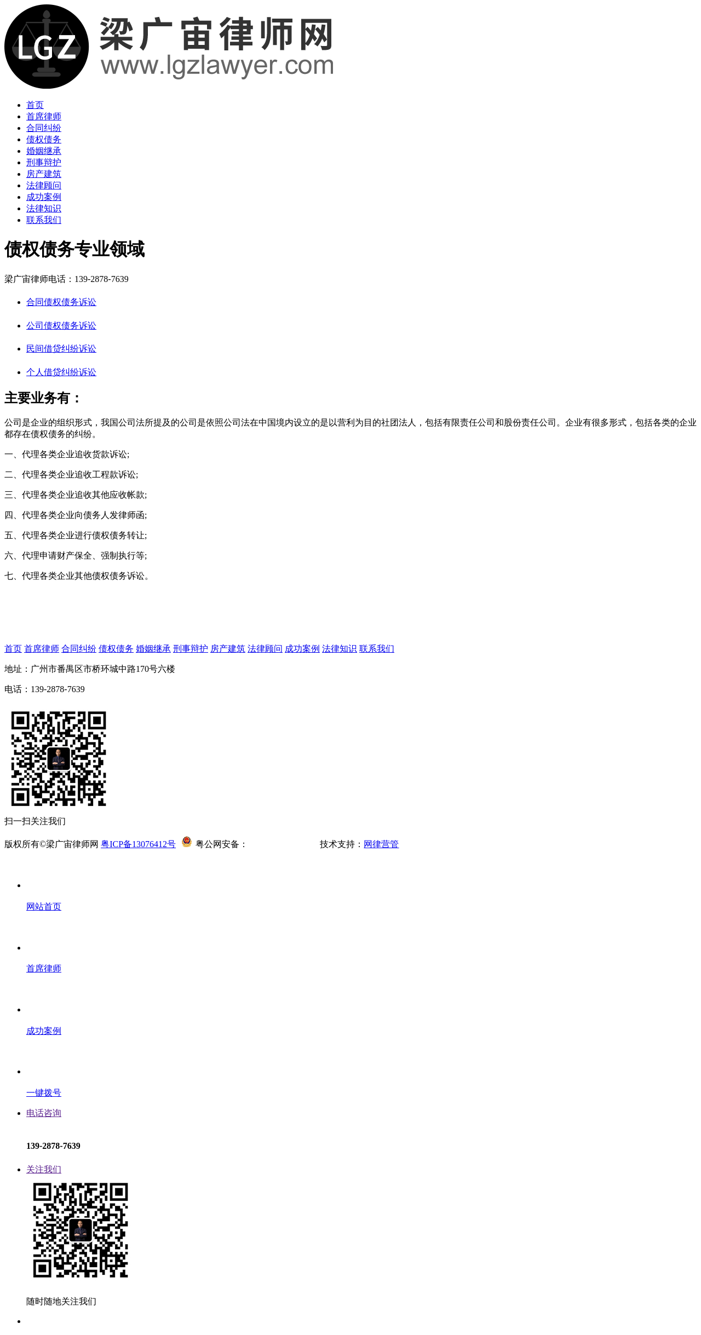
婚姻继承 (43, 151)
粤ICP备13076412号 (138, 844)
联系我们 (43, 220)
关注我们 (43, 1169)
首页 (35, 105)
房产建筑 (43, 174)
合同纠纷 (43, 128)
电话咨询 (43, 1113)
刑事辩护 (43, 162)
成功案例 (43, 197)
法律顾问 (43, 185)
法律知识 (43, 208)
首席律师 (43, 116)
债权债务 (43, 139)
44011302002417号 (283, 844)
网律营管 (381, 844)
